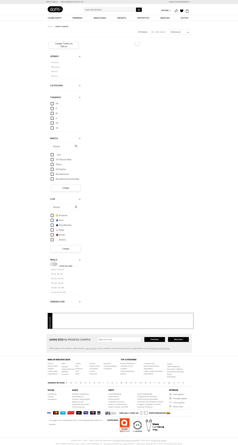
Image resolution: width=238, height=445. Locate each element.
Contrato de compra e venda (150, 402)
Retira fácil (178, 407)
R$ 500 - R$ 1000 (57, 288)
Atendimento (77, 397)
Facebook (52, 394)
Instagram (52, 399)
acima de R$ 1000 (58, 292)
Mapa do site (78, 402)
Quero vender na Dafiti (118, 407)
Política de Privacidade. (160, 349)
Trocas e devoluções (81, 399)
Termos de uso (78, 407)
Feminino (155, 340)
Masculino (178, 340)
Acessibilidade (114, 394)
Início (50, 26)
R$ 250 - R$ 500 (57, 283)
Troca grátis (179, 402)
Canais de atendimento (179, 2)
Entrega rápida (180, 398)
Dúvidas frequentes (80, 394)
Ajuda (169, 364)
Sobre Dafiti (113, 397)
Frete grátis (178, 394)
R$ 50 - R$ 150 (56, 274)
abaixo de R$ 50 (57, 270)
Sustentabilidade (144, 394)
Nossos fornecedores (117, 404)
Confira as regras (159, 440)
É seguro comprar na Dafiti (149, 404)
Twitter (51, 397)
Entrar (165, 10)
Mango (65, 366)
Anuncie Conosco (145, 407)
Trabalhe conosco (116, 402)
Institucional (113, 399)
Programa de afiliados (147, 397)
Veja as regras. (91, 349)
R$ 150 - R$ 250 (57, 279)
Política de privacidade (147, 399)
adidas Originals (61, 26)
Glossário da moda (80, 404)
